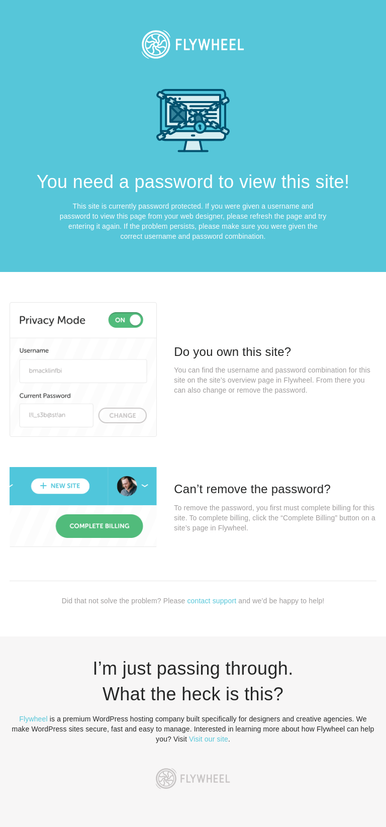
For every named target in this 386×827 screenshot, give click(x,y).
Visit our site (208, 739)
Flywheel (33, 719)
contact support (211, 601)
